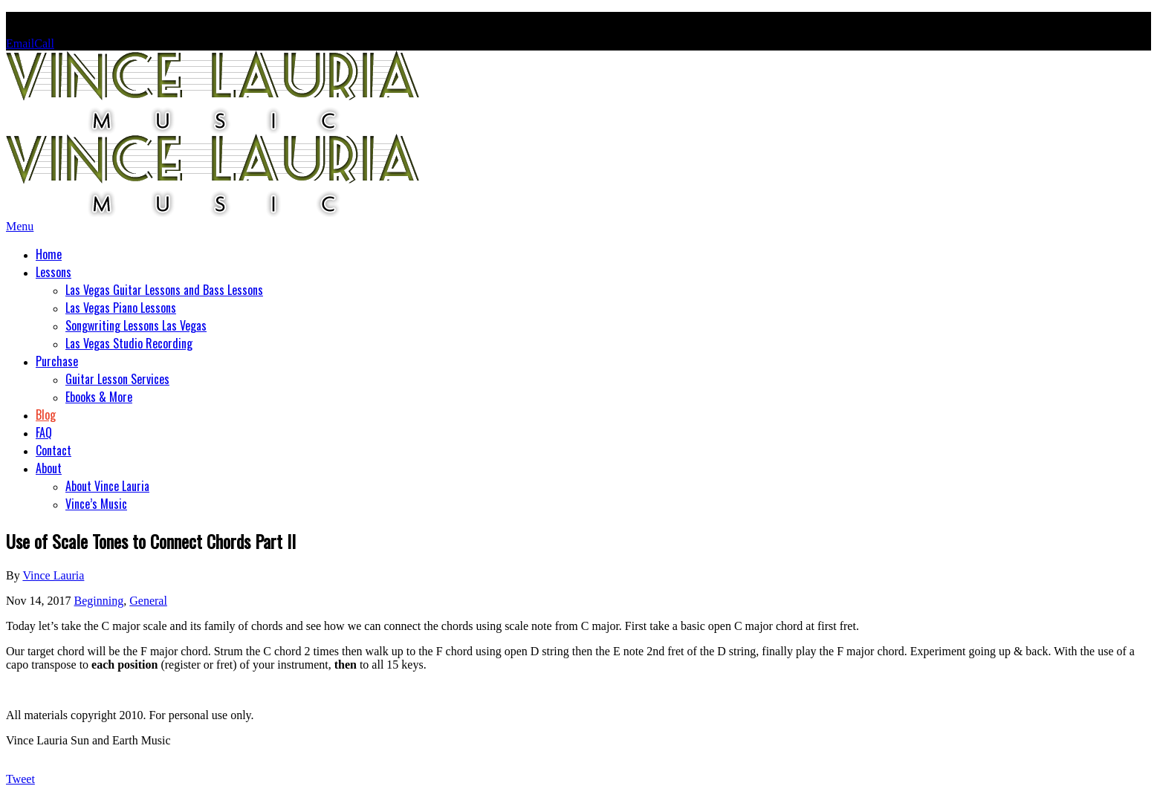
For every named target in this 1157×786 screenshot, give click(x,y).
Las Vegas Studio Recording (128, 343)
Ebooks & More (98, 397)
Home (49, 254)
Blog (46, 414)
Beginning (99, 600)
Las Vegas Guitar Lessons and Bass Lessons (164, 290)
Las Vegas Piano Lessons (120, 307)
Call (44, 43)
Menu (19, 226)
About (49, 468)
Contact (53, 450)
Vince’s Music (96, 504)
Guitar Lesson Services (117, 379)
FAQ (44, 432)
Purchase (57, 361)
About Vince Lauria (107, 486)
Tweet (20, 779)
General (148, 600)
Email (20, 43)
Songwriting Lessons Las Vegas (136, 325)
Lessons (53, 272)
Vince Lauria (53, 575)
